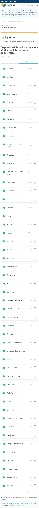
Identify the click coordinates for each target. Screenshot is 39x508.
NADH (9, 216)
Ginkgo (5, 25)
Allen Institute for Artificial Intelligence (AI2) (18, 503)
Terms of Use (20, 505)
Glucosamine (19, 25)
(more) (25, 15)
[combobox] (19, 21)
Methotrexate (12, 25)
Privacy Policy (11, 505)
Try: (2, 25)
